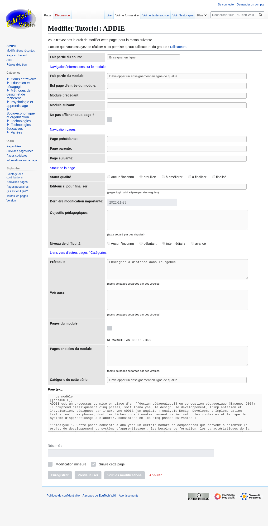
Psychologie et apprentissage (19, 104)
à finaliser (193, 177)
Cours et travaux (23, 79)
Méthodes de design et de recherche (18, 94)
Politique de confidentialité (63, 520)
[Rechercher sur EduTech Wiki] (237, 14)
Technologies (21, 121)
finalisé (215, 177)
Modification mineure (71, 488)
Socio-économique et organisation (20, 115)
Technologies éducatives (18, 126)
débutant (143, 250)
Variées (16, 132)
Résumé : (55, 470)
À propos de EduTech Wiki (99, 520)
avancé (194, 250)
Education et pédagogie (18, 85)
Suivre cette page (112, 488)
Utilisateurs (178, 47)
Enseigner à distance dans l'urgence (181, 277)
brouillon (143, 177)
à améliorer (167, 177)
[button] (155, 499)
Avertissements (128, 520)
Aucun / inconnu (116, 177)
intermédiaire (169, 250)
